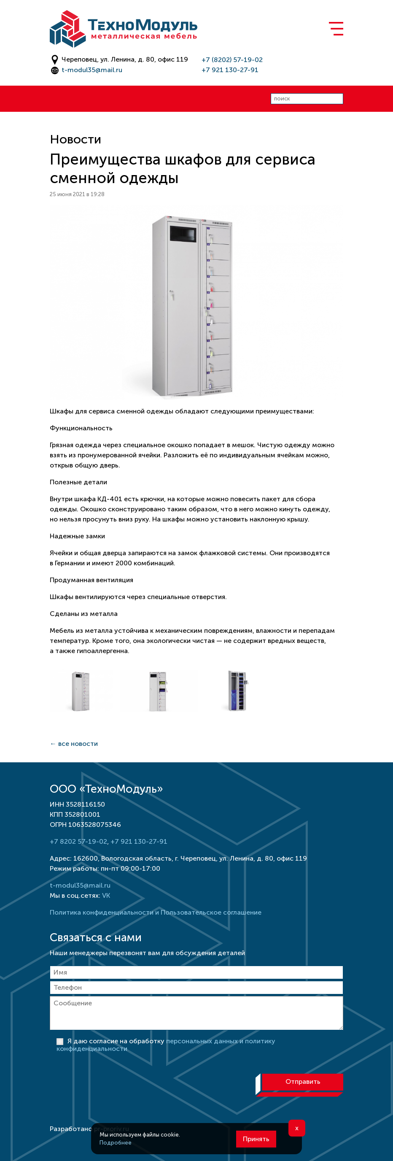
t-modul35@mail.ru (92, 70)
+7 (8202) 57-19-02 (232, 60)
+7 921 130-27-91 (230, 70)
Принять (256, 1139)
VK (106, 895)
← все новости (74, 744)
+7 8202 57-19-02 (78, 841)
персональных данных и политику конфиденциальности (166, 1045)
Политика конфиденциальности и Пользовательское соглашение (155, 912)
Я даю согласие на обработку (166, 1045)
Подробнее (116, 1142)
